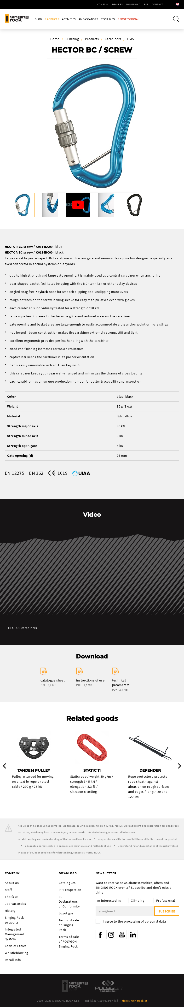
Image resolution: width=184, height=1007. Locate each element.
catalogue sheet (52, 680)
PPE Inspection (70, 890)
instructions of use (90, 680)
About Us (12, 883)
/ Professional (128, 19)
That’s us (11, 896)
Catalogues (67, 883)
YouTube (122, 934)
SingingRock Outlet (75, 986)
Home (54, 39)
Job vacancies (15, 903)
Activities (69, 19)
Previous (4, 766)
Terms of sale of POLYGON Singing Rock (69, 941)
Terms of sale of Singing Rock (69, 925)
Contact (147, 4)
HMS (130, 39)
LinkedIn (133, 934)
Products (52, 19)
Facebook (100, 934)
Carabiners (113, 39)
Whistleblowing (16, 953)
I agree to (134, 921)
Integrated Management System (14, 934)
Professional (165, 900)
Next (179, 766)
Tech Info (108, 19)
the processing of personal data (142, 921)
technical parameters (121, 682)
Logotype (66, 913)
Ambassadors (88, 19)
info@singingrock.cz (134, 1000)
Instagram (111, 934)
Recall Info (13, 960)
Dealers (107, 4)
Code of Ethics (15, 946)
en (172, 4)
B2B (135, 4)
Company (92, 4)
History (10, 910)
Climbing (72, 39)
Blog (38, 19)
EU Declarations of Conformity (69, 901)
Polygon (108, 986)
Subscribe (166, 911)
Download (123, 4)
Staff (8, 890)
